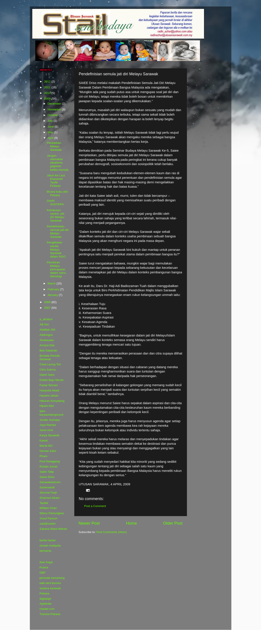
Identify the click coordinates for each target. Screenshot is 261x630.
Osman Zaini (48, 451)
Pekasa (44, 593)
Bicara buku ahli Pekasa (57, 193)
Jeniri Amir (46, 430)
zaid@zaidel (48, 523)
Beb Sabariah (48, 350)
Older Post (172, 523)
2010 (47, 93)
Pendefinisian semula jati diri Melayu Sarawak (58, 232)
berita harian (48, 540)
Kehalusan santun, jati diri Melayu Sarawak (55, 215)
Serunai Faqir (48, 492)
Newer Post (89, 523)
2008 (47, 302)
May (51, 132)
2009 (47, 98)
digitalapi (45, 598)
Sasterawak (47, 487)
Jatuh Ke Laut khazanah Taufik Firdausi (56, 181)
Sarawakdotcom (50, 482)
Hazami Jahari (49, 395)
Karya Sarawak (50, 435)
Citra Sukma (48, 369)
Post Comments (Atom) (111, 532)
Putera (44, 567)
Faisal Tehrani (49, 385)
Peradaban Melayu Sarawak (54, 146)
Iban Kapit (46, 562)
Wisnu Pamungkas (52, 513)
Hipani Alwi (47, 405)
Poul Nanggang (50, 461)
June (51, 126)
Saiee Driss (47, 477)
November (55, 109)
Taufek (44, 503)
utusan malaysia (50, 545)
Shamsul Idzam (50, 497)
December (55, 103)
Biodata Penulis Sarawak (50, 357)
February (54, 289)
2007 (47, 307)
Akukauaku (47, 340)
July (51, 120)
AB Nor (44, 324)
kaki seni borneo (50, 583)
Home (131, 523)
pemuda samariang (52, 577)
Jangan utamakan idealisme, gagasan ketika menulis (58, 162)
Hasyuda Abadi (49, 390)
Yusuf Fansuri (49, 518)
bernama (45, 550)
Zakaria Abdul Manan (53, 528)
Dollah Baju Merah (52, 380)
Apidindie (46, 603)
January (53, 295)
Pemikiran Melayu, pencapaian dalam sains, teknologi (56, 269)
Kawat (44, 440)
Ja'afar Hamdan (50, 420)
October (53, 115)
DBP (43, 572)
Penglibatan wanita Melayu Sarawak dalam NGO (56, 249)
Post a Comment (95, 506)
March (52, 283)
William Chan (48, 508)
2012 (47, 81)
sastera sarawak (50, 588)
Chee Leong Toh (50, 364)
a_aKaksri (46, 319)
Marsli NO (46, 445)
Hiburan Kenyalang (52, 400)
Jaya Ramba (48, 425)
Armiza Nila (47, 345)
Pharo (43, 456)
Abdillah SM (47, 329)
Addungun (46, 334)
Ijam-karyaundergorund (51, 412)
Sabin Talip (47, 471)
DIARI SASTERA (55, 202)
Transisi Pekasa (50, 614)
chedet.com (47, 608)
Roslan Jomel (48, 466)
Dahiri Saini (47, 374)
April (51, 137)
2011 (47, 87)
